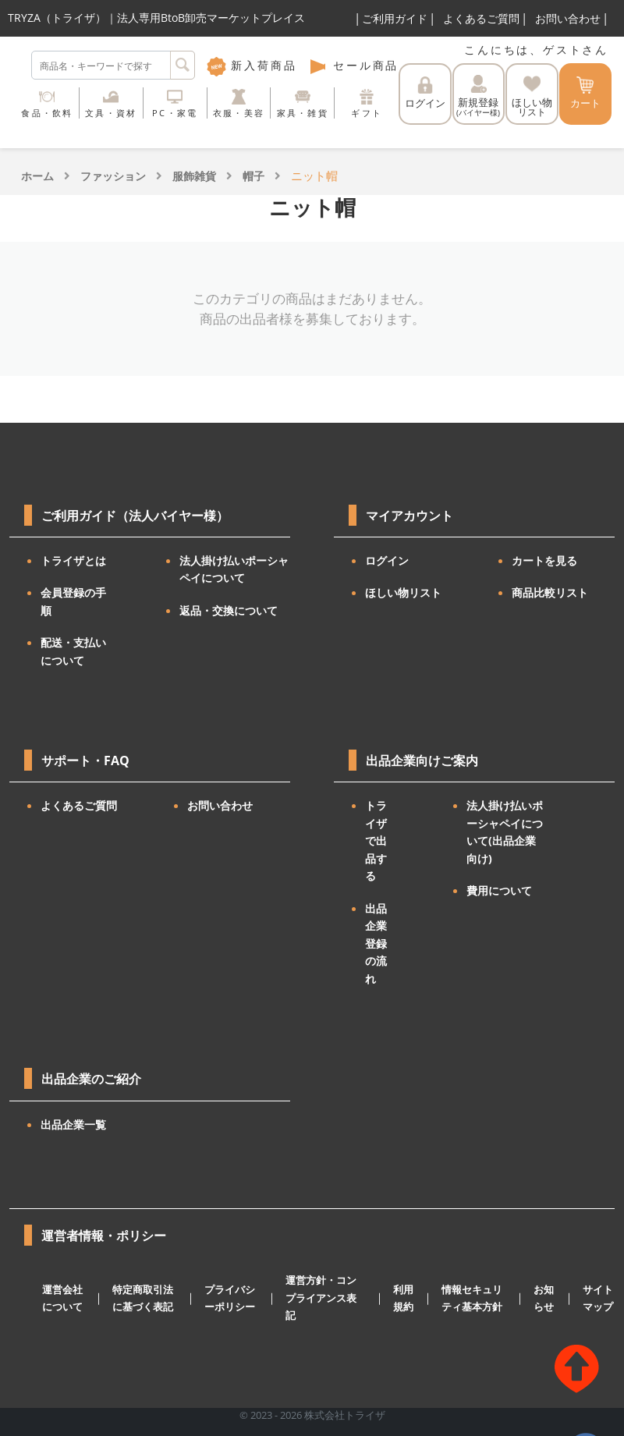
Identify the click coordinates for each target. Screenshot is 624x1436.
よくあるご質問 (481, 18)
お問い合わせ (568, 18)
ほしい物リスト (403, 592)
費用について (499, 890)
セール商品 (353, 65)
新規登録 (478, 96)
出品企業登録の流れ (376, 943)
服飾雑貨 (194, 175)
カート (585, 93)
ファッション (113, 175)
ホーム (37, 175)
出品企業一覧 (73, 1124)
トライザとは (73, 560)
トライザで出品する (376, 840)
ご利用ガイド (394, 18)
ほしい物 (532, 97)
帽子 (253, 175)
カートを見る (544, 560)
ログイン (425, 93)
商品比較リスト (550, 592)
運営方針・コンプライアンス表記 (320, 1297)
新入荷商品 (252, 65)
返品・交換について (228, 610)
